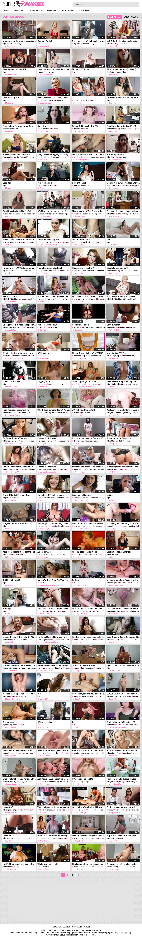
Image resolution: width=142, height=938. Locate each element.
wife (40, 469)
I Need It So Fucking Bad (48, 240)
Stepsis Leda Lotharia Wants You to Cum (19, 240)
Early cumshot (113, 325)
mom (125, 157)
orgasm (33, 242)
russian (124, 526)
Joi (73, 98)
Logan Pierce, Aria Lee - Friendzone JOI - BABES (54, 69)
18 (115, 44)
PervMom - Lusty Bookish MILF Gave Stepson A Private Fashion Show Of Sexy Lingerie (123, 126)
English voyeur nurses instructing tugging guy (123, 807)
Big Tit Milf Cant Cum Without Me (121, 836)
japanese (77, 356)
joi (5, 44)
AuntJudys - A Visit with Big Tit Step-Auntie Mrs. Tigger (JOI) (54, 523)
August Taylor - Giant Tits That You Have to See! (54, 580)
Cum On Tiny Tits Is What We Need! (87, 609)
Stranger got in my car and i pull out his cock (19, 325)
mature (31, 157)
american (112, 129)
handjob (86, 100)
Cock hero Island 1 (80, 325)
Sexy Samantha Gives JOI (14, 69)
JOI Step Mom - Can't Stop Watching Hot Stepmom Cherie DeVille (54, 296)
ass (128, 129)
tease (76, 867)
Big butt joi (42, 126)
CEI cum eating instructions (84, 552)
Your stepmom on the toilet (49, 268)
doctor (61, 214)
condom (77, 753)
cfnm (55, 214)
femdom (126, 72)
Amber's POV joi (44, 552)
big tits (42, 100)
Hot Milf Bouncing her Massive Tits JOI (19, 864)
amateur (46, 129)
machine (55, 668)
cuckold (7, 412)
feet (56, 327)
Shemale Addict (44, 41)
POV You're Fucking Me (82, 779)
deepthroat (87, 44)
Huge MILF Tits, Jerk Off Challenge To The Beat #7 (54, 836)
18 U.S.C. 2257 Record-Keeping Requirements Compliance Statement (71, 930)
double (16, 356)
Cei (73, 722)
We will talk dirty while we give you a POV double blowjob (19, 353)
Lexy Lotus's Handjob (81, 495)
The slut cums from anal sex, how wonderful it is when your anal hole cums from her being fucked (88, 154)
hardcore (56, 242)
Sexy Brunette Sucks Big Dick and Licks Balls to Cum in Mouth (123, 637)
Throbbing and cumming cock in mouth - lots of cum (123, 523)
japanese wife (59, 640)
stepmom (43, 271)
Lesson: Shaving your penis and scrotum (88, 836)
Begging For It (43, 381)
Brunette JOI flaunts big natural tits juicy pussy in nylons (123, 211)
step (119, 157)
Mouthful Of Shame (80, 69)
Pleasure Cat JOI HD (12, 381)
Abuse (87, 927)
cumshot (77, 100)
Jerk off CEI (8, 807)
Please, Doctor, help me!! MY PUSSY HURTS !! (88, 353)
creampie (8, 157)
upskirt (64, 611)
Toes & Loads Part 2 (81, 240)
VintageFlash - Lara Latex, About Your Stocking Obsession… (19, 41)
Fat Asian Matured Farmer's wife (52, 637)
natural (24, 157)
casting (136, 753)
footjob (92, 242)
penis (76, 838)
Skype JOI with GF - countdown (17, 495)
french (86, 157)
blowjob (24, 356)
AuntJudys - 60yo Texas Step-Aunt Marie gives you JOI (54, 779)
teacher (111, 554)
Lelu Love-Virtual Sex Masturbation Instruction (123, 609)
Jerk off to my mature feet (84, 665)
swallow (24, 810)
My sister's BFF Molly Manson (50, 495)
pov (133, 44)
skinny (137, 725)
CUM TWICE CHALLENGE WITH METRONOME (88, 523)
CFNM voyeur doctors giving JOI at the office (54, 211)
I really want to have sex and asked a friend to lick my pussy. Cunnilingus (54, 609)
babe (41, 72)
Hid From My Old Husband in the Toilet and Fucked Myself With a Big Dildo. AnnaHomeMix (123, 779)
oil (119, 583)
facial (23, 441)
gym (6, 725)
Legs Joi (7, 183)
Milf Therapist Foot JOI (47, 325)
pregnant (35, 838)
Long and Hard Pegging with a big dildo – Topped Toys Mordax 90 (54, 154)
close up (94, 157)
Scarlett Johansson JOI (117, 268)
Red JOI (75, 580)
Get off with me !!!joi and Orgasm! (122, 381)
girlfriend (42, 753)
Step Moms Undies (45, 183)
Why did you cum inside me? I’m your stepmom (54, 410)
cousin (76, 640)
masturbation (60, 100)
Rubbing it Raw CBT (11, 580)
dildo (48, 157)
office (48, 214)
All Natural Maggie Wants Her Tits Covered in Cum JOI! (19, 694)
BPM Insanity (43, 353)
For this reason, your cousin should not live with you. (88, 637)
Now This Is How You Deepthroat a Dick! (88, 41)
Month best (68, 10)
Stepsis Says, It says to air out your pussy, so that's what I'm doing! (88, 467)
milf (51, 100)
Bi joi (39, 694)
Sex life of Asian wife (46, 467)
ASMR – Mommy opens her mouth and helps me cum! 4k (19, 750)
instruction (125, 44)
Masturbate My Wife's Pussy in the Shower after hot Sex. (88, 211)
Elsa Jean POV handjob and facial (122, 750)
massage (133, 185)
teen (110, 44)
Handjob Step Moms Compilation (18, 467)
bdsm (31, 356)
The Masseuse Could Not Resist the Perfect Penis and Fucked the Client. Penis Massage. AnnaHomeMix (19, 665)
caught (130, 469)
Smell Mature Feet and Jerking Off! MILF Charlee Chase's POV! (19, 779)
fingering (20, 242)
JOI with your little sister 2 (83, 410)
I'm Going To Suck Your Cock (16, 438)
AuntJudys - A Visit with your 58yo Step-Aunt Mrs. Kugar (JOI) (123, 410)
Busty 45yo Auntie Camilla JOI (16, 154)
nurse (96, 441)
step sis (88, 412)
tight (6, 498)
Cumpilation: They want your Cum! (18, 126)
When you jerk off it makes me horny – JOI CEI (123, 864)
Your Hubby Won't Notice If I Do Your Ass (88, 807)
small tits (84, 611)
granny (126, 412)
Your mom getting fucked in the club (19, 552)
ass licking (102, 640)
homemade (60, 412)
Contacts (77, 927)
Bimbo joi (7, 609)
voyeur (41, 214)
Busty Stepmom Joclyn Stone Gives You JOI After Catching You (123, 467)
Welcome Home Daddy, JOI (119, 438)
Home (7, 10)
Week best (52, 10)
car (21, 271)
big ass (16, 214)
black (30, 299)
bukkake (31, 668)
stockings (18, 44)
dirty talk (111, 72)
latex (10, 44)
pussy (125, 214)
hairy (116, 867)
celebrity (135, 271)
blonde (15, 271)
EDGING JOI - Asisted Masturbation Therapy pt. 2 (123, 41)
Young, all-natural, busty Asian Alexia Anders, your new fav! (54, 807)
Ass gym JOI (8, 722)
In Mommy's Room (115, 154)
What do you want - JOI (47, 864)
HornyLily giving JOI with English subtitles (123, 98)
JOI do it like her (44, 722)
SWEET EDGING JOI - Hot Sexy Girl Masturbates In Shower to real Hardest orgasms (123, 694)
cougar (134, 129)
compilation (9, 129)
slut (75, 157)
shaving (92, 838)
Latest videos (131, 17)
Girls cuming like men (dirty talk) (121, 69)
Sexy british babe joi (81, 183)
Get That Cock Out (11, 296)
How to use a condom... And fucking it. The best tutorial (88, 750)
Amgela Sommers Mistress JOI (17, 523)
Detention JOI (9, 836)
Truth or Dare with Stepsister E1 (121, 722)
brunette (54, 129)
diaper (76, 129)
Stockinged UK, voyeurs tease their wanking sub (88, 864)
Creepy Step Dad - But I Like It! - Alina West (19, 637)
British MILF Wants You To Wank (121, 296)
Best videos (36, 10)
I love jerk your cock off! (83, 268)
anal (80, 157)
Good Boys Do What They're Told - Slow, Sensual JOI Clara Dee (19, 211)
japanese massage (90, 356)
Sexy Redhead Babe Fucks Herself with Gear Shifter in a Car (54, 665)
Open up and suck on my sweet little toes (123, 665)
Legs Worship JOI (11, 98)
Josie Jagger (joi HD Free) (84, 381)
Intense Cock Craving (47, 438)
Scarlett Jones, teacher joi (119, 552)
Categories (85, 10)
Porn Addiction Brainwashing (16, 410)
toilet (51, 271)
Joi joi (110, 495)
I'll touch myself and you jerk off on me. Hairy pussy (88, 694)
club (12, 554)
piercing (52, 72)
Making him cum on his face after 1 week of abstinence (123, 183)
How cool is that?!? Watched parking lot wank (19, 268)
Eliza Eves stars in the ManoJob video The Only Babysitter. (88, 296)
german (56, 157)
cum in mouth (113, 526)
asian (55, 469)
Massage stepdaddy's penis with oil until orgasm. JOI (123, 580)
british (76, 185)
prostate (124, 185)
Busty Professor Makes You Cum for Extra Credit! (54, 98)
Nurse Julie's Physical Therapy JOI (88, 438)
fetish (85, 242)
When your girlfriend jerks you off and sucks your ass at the (54, 750)
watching (69, 299)
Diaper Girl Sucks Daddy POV (85, 126)
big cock (77, 44)
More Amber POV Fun (116, 353)
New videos (20, 10)
